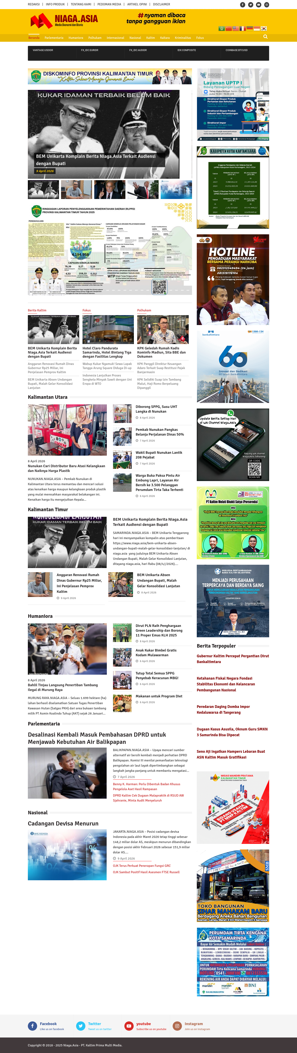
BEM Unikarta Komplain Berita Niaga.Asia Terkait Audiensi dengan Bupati (52, 352)
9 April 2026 (44, 171)
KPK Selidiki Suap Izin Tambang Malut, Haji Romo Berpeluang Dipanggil (159, 384)
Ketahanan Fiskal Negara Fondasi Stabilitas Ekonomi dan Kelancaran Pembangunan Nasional (226, 684)
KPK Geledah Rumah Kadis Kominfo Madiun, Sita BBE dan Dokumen (161, 352)
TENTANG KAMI (81, 4)
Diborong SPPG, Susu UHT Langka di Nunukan (156, 409)
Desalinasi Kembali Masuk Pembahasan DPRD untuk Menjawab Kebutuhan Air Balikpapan (97, 738)
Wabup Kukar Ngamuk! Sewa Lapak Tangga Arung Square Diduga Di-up (107, 366)
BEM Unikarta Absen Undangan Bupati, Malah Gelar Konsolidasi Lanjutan (50, 384)
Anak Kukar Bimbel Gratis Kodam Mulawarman (156, 652)
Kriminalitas (183, 38)
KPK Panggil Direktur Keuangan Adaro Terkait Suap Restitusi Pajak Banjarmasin (161, 368)
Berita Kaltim (37, 310)
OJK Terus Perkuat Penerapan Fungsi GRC (142, 866)
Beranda (33, 38)
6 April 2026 (147, 496)
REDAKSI (34, 4)
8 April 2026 (147, 417)
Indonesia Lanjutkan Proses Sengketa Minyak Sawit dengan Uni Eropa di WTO (107, 379)
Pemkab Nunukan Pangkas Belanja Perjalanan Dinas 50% (160, 432)
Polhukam (95, 38)
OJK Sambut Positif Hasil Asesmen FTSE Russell (146, 872)
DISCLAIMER (161, 4)
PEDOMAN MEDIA (109, 4)
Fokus (200, 38)
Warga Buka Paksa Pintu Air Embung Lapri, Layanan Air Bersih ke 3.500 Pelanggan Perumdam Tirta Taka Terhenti (159, 482)
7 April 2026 (147, 440)
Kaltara (165, 38)
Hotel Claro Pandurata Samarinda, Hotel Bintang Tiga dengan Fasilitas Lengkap (106, 352)
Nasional (135, 38)
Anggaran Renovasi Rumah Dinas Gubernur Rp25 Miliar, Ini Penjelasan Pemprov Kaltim (51, 368)
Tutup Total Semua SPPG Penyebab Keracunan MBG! (157, 675)
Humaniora (76, 38)
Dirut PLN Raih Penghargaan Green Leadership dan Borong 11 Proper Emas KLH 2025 (159, 630)
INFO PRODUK (55, 4)
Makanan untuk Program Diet (159, 696)
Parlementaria (54, 38)
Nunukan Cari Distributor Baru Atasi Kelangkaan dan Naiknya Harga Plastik (66, 468)
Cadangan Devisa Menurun (63, 823)
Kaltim (150, 38)
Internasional (115, 38)
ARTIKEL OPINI (137, 4)
